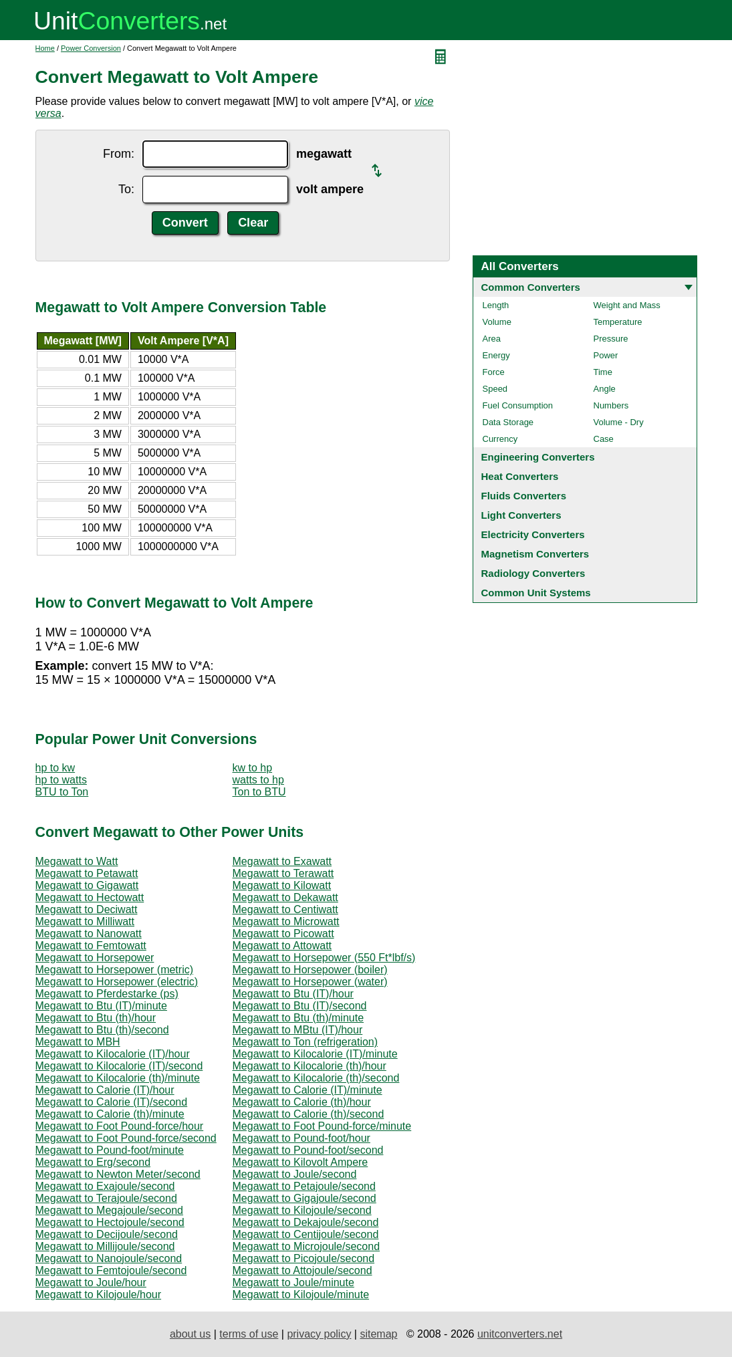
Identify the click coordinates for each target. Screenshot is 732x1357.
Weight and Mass (627, 305)
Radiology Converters (533, 573)
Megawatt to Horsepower (94, 957)
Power (606, 355)
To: (126, 189)
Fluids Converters (524, 495)
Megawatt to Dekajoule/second (306, 1222)
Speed (495, 389)
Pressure (611, 339)
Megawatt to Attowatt (282, 945)
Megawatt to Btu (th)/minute (298, 1017)
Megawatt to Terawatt (283, 873)
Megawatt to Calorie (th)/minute (110, 1114)
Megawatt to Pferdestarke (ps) (106, 993)
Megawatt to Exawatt (282, 861)
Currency (500, 439)
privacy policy (319, 1334)
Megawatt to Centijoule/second (306, 1234)
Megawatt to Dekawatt (285, 897)
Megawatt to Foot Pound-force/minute (322, 1126)
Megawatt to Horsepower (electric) (117, 981)
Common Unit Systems (536, 592)
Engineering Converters (538, 457)
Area (492, 339)
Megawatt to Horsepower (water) (310, 981)
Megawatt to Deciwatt (86, 909)
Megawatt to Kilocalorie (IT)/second (119, 1066)
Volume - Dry (619, 422)
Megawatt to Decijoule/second (106, 1234)
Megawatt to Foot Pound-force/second (126, 1138)
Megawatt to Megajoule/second (109, 1210)
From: (118, 153)
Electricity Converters (533, 534)
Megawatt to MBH (77, 1041)
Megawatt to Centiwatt (285, 909)
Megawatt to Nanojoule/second (108, 1258)
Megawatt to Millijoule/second (105, 1246)
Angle (605, 389)
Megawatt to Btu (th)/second (102, 1029)
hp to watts (61, 779)
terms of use (248, 1334)
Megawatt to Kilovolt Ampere (300, 1162)
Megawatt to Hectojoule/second (110, 1222)
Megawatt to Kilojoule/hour (98, 1294)
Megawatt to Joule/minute (293, 1282)
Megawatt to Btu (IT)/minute (101, 1005)
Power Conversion (91, 48)
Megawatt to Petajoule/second (304, 1186)
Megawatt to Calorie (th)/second (308, 1114)
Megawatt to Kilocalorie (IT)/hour (112, 1054)
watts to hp (258, 779)
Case (604, 439)
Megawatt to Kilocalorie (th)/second (316, 1078)
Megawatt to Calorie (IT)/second (111, 1102)
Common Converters (530, 287)
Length (496, 305)
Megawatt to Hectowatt (89, 897)
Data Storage (508, 422)
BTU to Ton (62, 791)
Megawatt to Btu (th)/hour (95, 1017)
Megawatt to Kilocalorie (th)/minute (117, 1078)
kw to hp (253, 767)
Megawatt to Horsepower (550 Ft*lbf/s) (324, 957)
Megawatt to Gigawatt (87, 885)
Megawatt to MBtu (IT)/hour (298, 1029)
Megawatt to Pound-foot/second (308, 1150)
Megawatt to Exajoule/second (105, 1186)
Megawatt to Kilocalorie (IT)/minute (315, 1054)
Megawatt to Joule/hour (90, 1282)
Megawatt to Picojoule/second (304, 1258)
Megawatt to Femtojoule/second (111, 1270)
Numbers (611, 405)
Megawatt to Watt (76, 861)
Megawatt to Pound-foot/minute (109, 1150)
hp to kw (55, 767)
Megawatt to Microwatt (286, 921)
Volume (497, 322)
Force (494, 372)
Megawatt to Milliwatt (85, 921)
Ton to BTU (259, 791)
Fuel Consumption (518, 405)
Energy (496, 355)
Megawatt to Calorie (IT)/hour (104, 1090)
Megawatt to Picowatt (283, 933)
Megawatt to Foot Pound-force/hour (119, 1126)
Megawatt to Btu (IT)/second (300, 1005)
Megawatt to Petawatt (86, 873)
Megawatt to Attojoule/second (302, 1270)
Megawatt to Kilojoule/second (302, 1210)
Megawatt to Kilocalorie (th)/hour (309, 1066)
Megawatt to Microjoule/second (306, 1246)
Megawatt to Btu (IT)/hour (293, 993)
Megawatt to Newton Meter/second (118, 1174)
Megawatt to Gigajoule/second (304, 1198)
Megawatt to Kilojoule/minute (301, 1294)
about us (190, 1334)
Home (45, 48)
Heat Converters (520, 476)
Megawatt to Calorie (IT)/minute (307, 1090)
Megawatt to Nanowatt (88, 933)
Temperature (618, 322)
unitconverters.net (519, 1334)
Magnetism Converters (535, 554)
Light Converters (521, 515)
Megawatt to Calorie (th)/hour (302, 1102)
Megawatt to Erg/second (93, 1162)
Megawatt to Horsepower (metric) (114, 969)
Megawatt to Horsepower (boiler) (310, 969)
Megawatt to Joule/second (295, 1174)
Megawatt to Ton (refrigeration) (305, 1041)
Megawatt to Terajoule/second (106, 1198)
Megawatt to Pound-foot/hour (301, 1138)
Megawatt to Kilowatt (282, 885)
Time (603, 372)
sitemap (378, 1334)
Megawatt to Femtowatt (90, 945)
